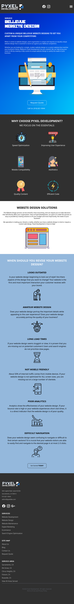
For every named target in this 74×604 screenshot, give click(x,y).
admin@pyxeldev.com (9, 499)
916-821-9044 (6, 497)
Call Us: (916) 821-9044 (36, 108)
